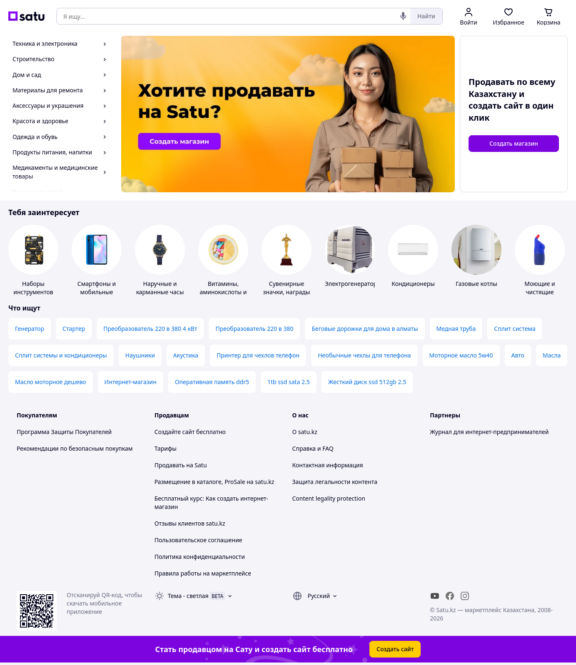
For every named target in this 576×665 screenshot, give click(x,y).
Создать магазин (513, 143)
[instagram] (465, 596)
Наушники (140, 355)
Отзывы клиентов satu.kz (190, 523)
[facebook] (450, 596)
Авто (517, 355)
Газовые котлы (476, 284)
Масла (552, 355)
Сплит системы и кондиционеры (61, 355)
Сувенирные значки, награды (286, 288)
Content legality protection (328, 498)
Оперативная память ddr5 (212, 382)
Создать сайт (395, 649)
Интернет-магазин (131, 382)
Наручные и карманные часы (160, 288)
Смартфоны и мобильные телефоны (96, 292)
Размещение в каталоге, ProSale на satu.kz (214, 482)
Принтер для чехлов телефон (258, 355)
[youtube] (435, 596)
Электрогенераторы (353, 284)
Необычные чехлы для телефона (364, 355)
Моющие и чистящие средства (539, 292)
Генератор (29, 328)
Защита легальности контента (334, 482)
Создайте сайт (175, 432)
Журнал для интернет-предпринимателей (489, 432)
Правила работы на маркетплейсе (203, 573)
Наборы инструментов (33, 288)
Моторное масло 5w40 (461, 355)
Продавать (170, 465)
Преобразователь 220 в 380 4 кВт (150, 328)
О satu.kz (304, 432)
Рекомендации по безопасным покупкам (74, 448)
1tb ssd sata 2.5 (288, 382)
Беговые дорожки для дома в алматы (365, 328)
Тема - (188, 596)
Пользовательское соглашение (198, 540)
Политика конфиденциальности (200, 557)
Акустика (185, 355)
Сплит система (515, 328)
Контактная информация (327, 465)
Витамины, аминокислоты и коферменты (223, 292)
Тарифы (166, 448)
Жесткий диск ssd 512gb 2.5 (367, 382)
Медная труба (456, 328)
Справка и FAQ (313, 448)
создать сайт (496, 105)
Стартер (73, 328)
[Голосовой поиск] (403, 16)
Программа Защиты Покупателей (64, 432)
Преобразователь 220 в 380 (254, 328)
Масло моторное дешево (50, 382)
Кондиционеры (413, 284)
